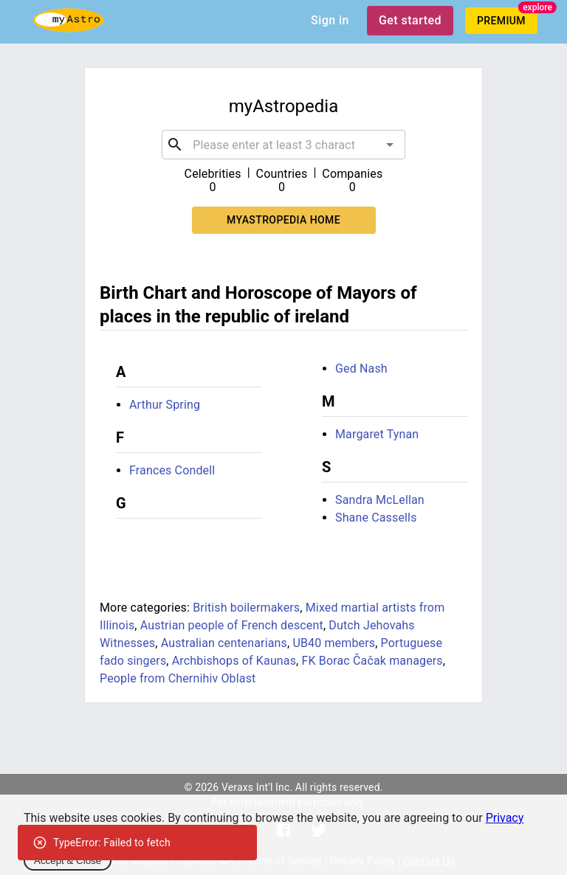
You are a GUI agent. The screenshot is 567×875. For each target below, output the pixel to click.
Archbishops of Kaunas (234, 661)
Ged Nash (361, 369)
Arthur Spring (164, 405)
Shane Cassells (376, 518)
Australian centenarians (224, 643)
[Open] (389, 144)
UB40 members (333, 643)
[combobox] (283, 144)
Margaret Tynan (377, 434)
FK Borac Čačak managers (372, 661)
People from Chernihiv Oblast (177, 678)
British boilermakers (246, 608)
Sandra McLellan (380, 500)
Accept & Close (67, 860)
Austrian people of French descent (231, 625)
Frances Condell (172, 470)
